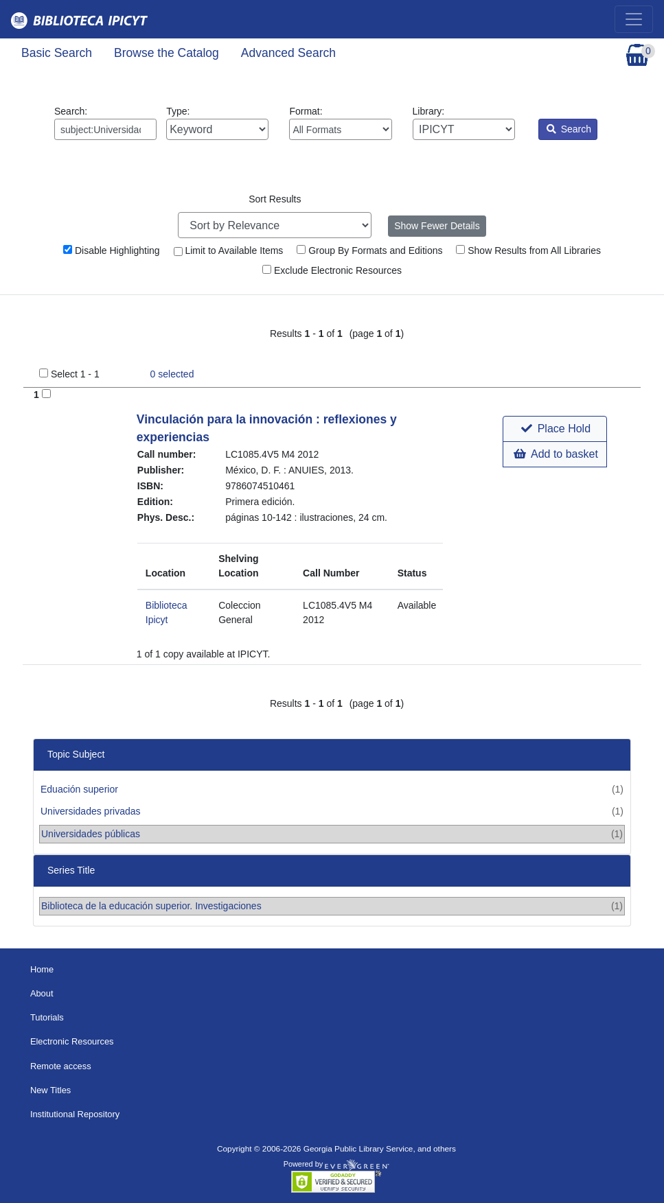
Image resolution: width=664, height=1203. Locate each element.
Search (569, 129)
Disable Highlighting (111, 250)
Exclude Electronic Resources (332, 270)
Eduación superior (79, 789)
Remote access (60, 1066)
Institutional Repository (74, 1114)
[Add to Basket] (46, 393)
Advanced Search (288, 53)
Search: (105, 123)
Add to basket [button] (555, 454)
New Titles (50, 1090)
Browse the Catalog (166, 53)
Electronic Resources (72, 1041)
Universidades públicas (90, 833)
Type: (217, 123)
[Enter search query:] (105, 129)
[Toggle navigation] (634, 19)
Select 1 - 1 (75, 374)
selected (172, 374)
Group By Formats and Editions (369, 250)
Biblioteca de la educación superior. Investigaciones (151, 905)
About (42, 993)
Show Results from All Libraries (528, 250)
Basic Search (56, 53)
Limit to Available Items (229, 250)
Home (42, 969)
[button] (554, 429)
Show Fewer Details (437, 225)
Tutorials (47, 1017)
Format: (340, 123)
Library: (464, 123)
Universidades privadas (91, 811)
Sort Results (275, 199)
